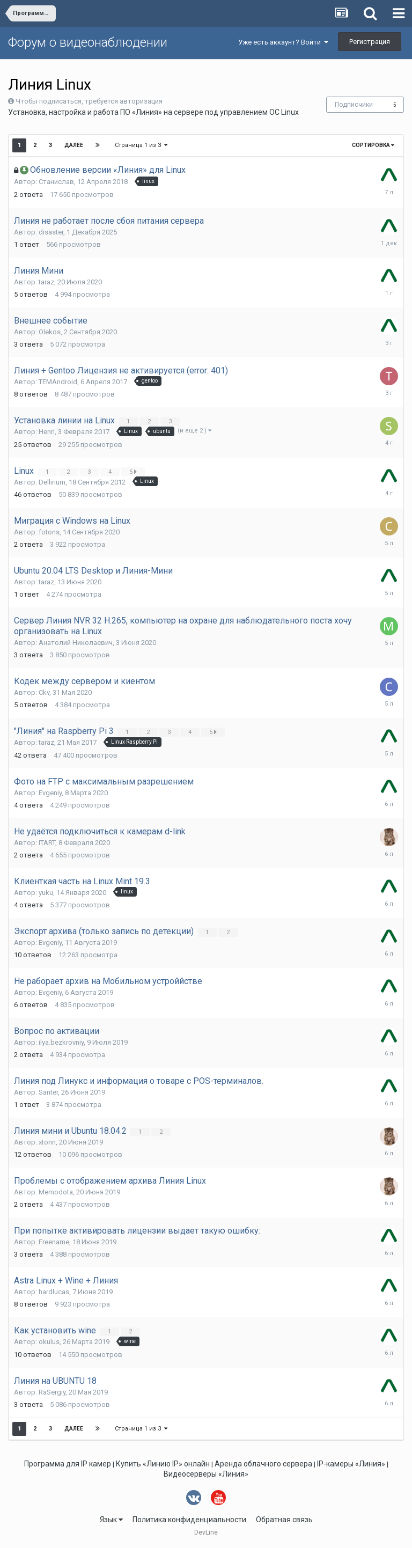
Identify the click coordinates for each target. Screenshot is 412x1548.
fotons (49, 532)
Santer (48, 1092)
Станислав (56, 182)
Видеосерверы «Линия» (206, 1474)
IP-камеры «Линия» (351, 1463)
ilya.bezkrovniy (61, 1042)
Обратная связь (284, 1519)
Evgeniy (50, 793)
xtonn (47, 1142)
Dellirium (52, 482)
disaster (51, 232)
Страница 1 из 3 (141, 145)
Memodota (56, 1192)
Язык (111, 1519)
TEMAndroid (58, 382)
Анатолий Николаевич (76, 643)
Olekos (50, 332)
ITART (47, 843)
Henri (47, 432)
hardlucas (54, 1292)
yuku (46, 893)
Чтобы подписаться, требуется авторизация (89, 101)
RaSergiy (52, 1392)
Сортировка (373, 145)
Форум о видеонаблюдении (87, 42)
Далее (73, 145)
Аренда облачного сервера (263, 1463)
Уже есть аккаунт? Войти (283, 42)
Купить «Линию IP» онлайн (163, 1463)
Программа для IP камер (67, 1463)
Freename (54, 1242)
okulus (49, 1342)
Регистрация (369, 42)
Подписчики (354, 104)
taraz (46, 282)
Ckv (44, 692)
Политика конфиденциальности (189, 1519)
